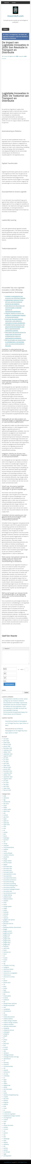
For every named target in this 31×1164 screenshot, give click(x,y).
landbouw (6, 999)
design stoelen (7, 860)
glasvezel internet (8, 923)
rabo (4, 1051)
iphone (5, 980)
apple (5, 819)
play (4, 1041)
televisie (5, 1104)
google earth (6, 939)
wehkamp (6, 1144)
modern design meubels (10, 1020)
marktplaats (6, 1009)
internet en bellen (8, 969)
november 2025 (7, 750)
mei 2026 (5, 739)
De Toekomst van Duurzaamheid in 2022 (14, 706)
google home (6, 940)
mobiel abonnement (9, 1017)
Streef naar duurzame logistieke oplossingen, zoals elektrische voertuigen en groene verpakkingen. (15, 321)
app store (6, 817)
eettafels (5, 900)
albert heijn (6, 811)
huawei (5, 958)
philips (5, 1039)
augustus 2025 (7, 756)
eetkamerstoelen (8, 899)
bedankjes (6, 838)
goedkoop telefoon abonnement (12, 927)
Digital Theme (24, 1162)
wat (4, 1135)
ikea (4, 961)
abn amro (6, 803)
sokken (5, 1083)
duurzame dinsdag (8, 881)
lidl (4, 1001)
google (5, 929)
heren (5, 954)
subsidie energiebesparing (10, 1095)
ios (4, 979)
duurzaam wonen (8, 872)
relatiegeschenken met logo (11, 1057)
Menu (6, 29)
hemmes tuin (7, 952)
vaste (4, 1121)
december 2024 (7, 771)
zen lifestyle (6, 1152)
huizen (5, 959)
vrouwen (5, 1129)
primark (5, 1047)
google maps (6, 942)
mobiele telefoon (8, 1018)
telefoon (5, 1100)
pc (4, 1038)
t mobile (5, 1097)
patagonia (6, 1034)
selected (5, 1070)
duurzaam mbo (7, 868)
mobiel (5, 1015)
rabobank (6, 1053)
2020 (4, 796)
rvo (4, 1060)
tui (4, 1110)
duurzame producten (9, 887)
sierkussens (6, 1072)
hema (5, 950)
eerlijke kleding (7, 895)
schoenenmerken (8, 1066)
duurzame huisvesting (9, 883)
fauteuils (5, 918)
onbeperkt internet (8, 1030)
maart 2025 (6, 765)
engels (5, 908)
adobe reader (7, 809)
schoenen (6, 1064)
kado (4, 990)
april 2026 (6, 740)
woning (5, 1148)
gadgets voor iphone (9, 920)
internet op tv (7, 975)
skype (5, 1079)
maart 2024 (6, 788)
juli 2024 (5, 780)
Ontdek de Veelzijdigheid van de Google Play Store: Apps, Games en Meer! (16, 723)
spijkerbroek (6, 1085)
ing (4, 963)
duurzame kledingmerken (10, 885)
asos (4, 828)
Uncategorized (14, 34)
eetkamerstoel (7, 897)
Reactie (7, 648)
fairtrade (5, 914)
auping (5, 832)
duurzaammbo (7, 876)
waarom (5, 1133)
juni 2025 (6, 759)
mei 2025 (5, 761)
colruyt (5, 843)
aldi (4, 813)
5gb (4, 800)
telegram (5, 1102)
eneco (5, 904)
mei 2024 (5, 784)
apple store (6, 824)
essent (5, 910)
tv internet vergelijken (9, 1114)
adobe (5, 807)
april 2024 (6, 786)
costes (5, 851)
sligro (4, 1081)
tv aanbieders (7, 1112)
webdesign (6, 1138)
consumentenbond (8, 847)
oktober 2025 (7, 752)
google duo (6, 937)
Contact (14, 2)
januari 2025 (6, 769)
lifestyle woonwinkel (9, 1005)
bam (4, 834)
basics (5, 836)
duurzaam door (7, 866)
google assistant (7, 933)
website (5, 1142)
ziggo (4, 1154)
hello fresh (6, 948)
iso (4, 984)
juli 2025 (5, 758)
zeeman (5, 1150)
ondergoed (6, 1032)
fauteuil (5, 916)
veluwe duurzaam (8, 1125)
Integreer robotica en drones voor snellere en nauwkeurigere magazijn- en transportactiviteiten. (15, 315)
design (5, 859)
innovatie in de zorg (8, 965)
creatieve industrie (8, 855)
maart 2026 (6, 742)
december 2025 (7, 748)
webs (4, 1140)
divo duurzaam (7, 862)
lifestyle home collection (10, 1003)
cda (4, 841)
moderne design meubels (10, 1022)
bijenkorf (5, 840)
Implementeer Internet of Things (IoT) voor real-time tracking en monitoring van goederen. (14, 302)
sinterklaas (6, 1076)
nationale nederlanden (9, 1026)
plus (4, 1045)
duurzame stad (7, 891)
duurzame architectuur (9, 880)
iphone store (6, 982)
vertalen (5, 1127)
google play (6, 944)
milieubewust (7, 1011)
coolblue (5, 849)
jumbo (5, 988)
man (4, 1007)
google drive (6, 935)
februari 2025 (7, 767)
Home (6, 34)
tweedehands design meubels (11, 1116)
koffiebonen (6, 992)
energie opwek (7, 906)
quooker (5, 1049)
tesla (4, 1106)
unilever (5, 1119)
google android (7, 931)
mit (4, 1013)
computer (6, 845)
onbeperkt (6, 1028)
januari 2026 (6, 746)
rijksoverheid (7, 1058)
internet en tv (7, 971)
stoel (4, 1091)
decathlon (6, 857)
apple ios (5, 821)
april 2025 (6, 763)
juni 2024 (6, 782)
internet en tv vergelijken (10, 973)
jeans (4, 986)
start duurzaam (7, 1089)
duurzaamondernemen (9, 878)
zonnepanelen (7, 1156)
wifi (4, 1146)
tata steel (6, 1098)
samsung (5, 1062)
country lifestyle (7, 853)
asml (4, 826)
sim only (5, 1074)
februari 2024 (7, 790)
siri (4, 1078)
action (5, 805)
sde (4, 1068)
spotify (5, 1087)
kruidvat (5, 998)
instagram (6, 967)
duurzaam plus (7, 870)
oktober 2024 (7, 775)
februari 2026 (7, 744)
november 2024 (7, 773)
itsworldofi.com (15, 15)
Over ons (6, 2)
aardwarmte (6, 801)
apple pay (6, 822)
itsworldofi (13, 56)
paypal (5, 1036)
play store (6, 1043)
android (5, 815)
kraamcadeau (7, 996)
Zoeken (4, 690)
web (4, 1137)
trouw (5, 1108)
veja (4, 1123)
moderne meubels (8, 1024)
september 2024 (7, 777)
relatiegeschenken (8, 1055)
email (4, 902)
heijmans (6, 946)
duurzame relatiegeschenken (11, 889)
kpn (4, 994)
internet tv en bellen (9, 977)
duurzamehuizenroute (9, 893)
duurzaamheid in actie (9, 874)
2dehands (6, 798)
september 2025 (7, 754)
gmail (4, 925)
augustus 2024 (7, 778)
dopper (5, 864)
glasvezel (5, 921)
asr (4, 830)
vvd (4, 1131)
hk (4, 956)
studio (5, 1093)
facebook (5, 912)
